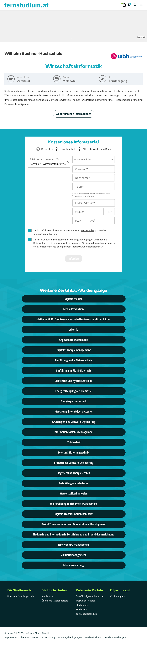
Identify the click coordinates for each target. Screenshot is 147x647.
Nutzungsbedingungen (81, 239)
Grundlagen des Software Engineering (73, 422)
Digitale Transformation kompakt (73, 514)
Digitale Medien (73, 299)
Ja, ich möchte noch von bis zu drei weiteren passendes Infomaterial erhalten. (69, 232)
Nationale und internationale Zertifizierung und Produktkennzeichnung (73, 534)
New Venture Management (73, 545)
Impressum (10, 637)
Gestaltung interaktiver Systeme (73, 411)
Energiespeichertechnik (74, 401)
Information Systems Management (73, 432)
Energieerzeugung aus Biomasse (73, 391)
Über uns (24, 637)
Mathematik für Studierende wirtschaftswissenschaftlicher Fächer (73, 319)
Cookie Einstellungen (115, 637)
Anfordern (73, 258)
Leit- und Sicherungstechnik (73, 452)
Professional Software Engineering (73, 463)
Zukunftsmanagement (73, 555)
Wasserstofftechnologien (74, 493)
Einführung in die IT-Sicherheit (73, 370)
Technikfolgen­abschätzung (73, 483)
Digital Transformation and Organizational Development (73, 524)
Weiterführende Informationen (73, 114)
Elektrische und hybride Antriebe (73, 381)
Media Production (73, 309)
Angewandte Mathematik (73, 340)
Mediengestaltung (73, 565)
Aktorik (73, 329)
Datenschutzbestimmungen (48, 243)
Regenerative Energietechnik (73, 473)
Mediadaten (48, 596)
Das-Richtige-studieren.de (90, 596)
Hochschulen (87, 230)
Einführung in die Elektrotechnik (73, 360)
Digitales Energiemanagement (74, 350)
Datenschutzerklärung (43, 637)
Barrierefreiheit (93, 637)
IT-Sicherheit (74, 442)
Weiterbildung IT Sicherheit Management (73, 504)
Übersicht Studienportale (20, 596)
